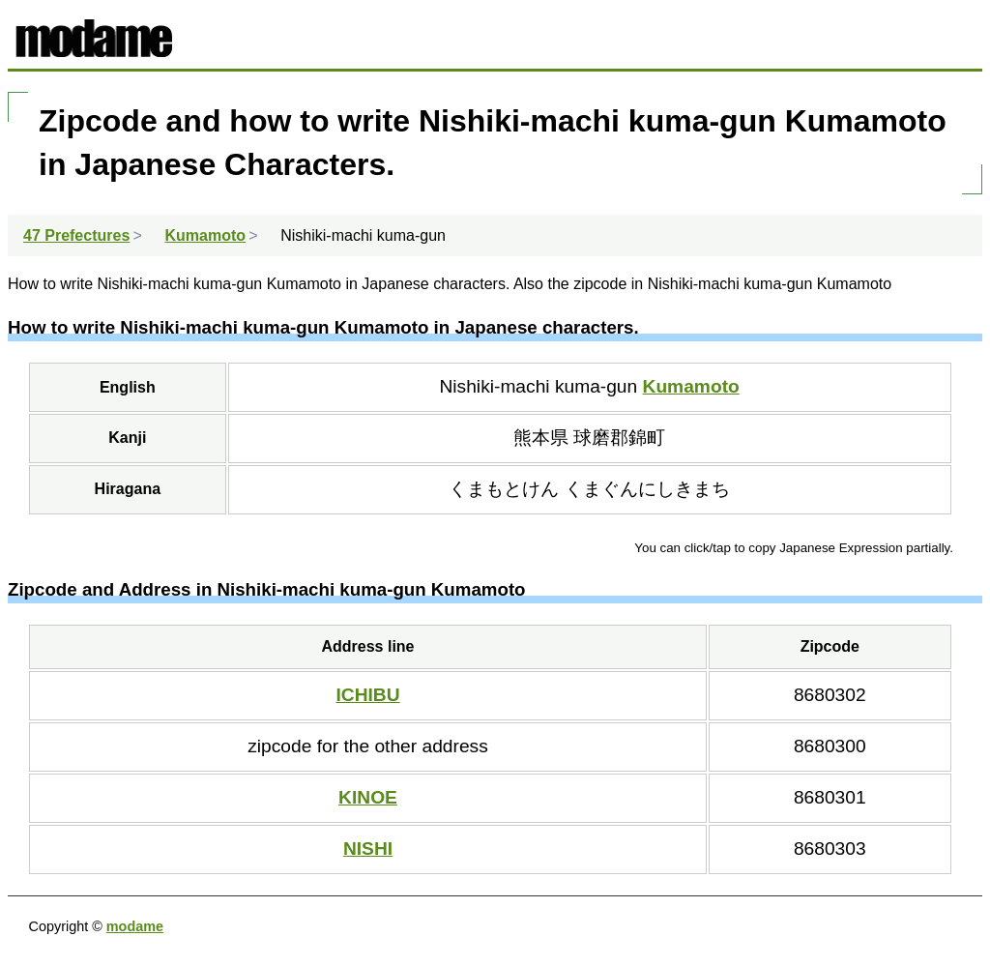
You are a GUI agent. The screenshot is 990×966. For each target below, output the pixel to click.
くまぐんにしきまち (647, 489)
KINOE (367, 797)
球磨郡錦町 (619, 437)
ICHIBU (367, 695)
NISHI (368, 848)
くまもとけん (504, 489)
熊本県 (543, 437)
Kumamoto (691, 386)
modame (134, 926)
